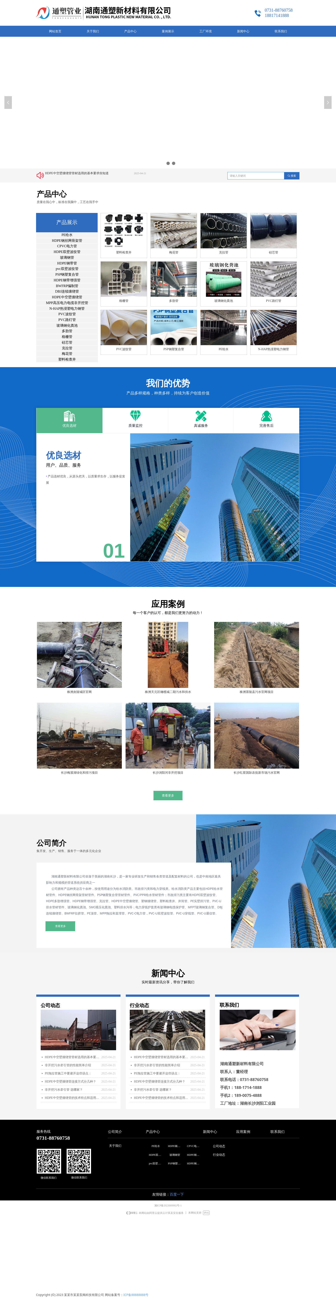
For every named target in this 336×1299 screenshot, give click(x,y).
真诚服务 (201, 425)
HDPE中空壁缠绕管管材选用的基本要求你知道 (77, 173)
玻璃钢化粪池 (67, 325)
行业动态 (219, 1154)
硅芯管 (67, 342)
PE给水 (67, 235)
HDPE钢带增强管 (67, 280)
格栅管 (67, 337)
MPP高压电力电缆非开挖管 (67, 303)
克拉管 (67, 348)
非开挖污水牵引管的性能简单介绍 (68, 1065)
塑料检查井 (67, 359)
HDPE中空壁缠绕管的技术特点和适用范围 (72, 1097)
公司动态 (219, 1146)
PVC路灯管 (67, 320)
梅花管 (67, 353)
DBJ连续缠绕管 (67, 291)
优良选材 (69, 425)
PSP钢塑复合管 (67, 274)
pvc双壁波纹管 (67, 269)
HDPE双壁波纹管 (67, 252)
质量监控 (135, 425)
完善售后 (266, 425)
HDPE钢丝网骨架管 (67, 240)
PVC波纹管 (67, 314)
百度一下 (177, 1194)
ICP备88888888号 (135, 1295)
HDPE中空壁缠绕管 (67, 297)
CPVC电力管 (67, 246)
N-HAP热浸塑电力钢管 (67, 308)
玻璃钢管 (67, 257)
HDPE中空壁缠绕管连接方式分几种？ (70, 1081)
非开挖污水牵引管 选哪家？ (64, 1089)
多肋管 (67, 331)
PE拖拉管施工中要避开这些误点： (68, 1073)
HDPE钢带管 (67, 263)
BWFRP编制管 (67, 286)
